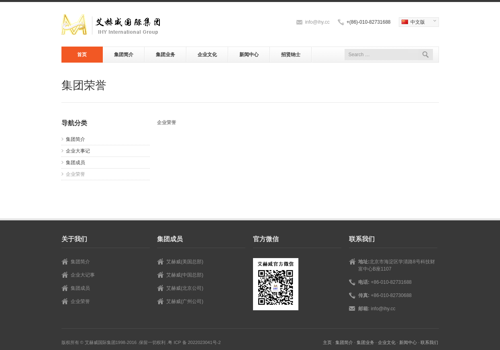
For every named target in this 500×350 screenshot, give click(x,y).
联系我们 (429, 342)
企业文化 (207, 54)
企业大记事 (83, 275)
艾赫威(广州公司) (184, 301)
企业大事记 (78, 151)
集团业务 (165, 54)
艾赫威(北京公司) (184, 288)
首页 (82, 54)
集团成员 (75, 162)
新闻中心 (249, 54)
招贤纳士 (290, 54)
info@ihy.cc (317, 22)
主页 (327, 342)
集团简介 (123, 54)
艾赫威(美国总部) (184, 262)
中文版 (417, 22)
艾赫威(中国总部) (184, 275)
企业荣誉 (75, 174)
